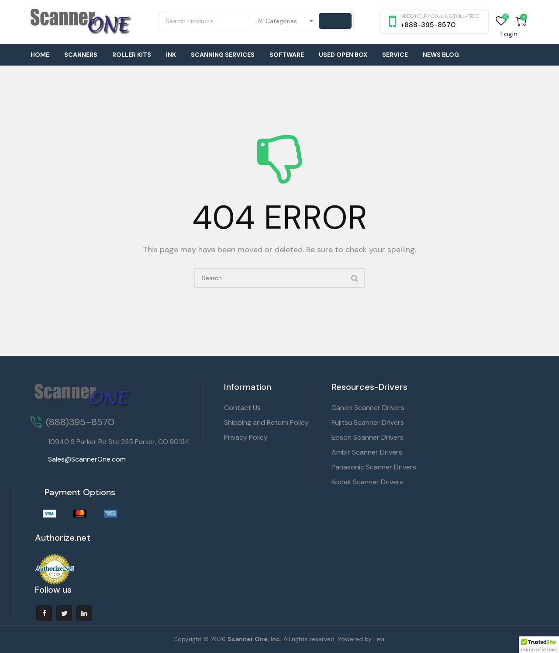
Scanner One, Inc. (255, 639)
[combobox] (286, 21)
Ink (171, 55)
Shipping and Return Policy (266, 422)
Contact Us (242, 407)
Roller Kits (131, 55)
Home (40, 55)
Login (509, 33)
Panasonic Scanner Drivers (373, 467)
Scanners (80, 55)
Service (395, 55)
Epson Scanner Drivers (367, 437)
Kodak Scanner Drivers (367, 481)
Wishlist (501, 21)
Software (286, 55)
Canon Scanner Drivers (367, 407)
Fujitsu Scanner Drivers (367, 422)
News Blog (441, 55)
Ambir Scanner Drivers (366, 452)
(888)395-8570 (80, 422)
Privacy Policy (246, 437)
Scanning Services (223, 55)
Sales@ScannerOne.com (87, 459)
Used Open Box (343, 55)
